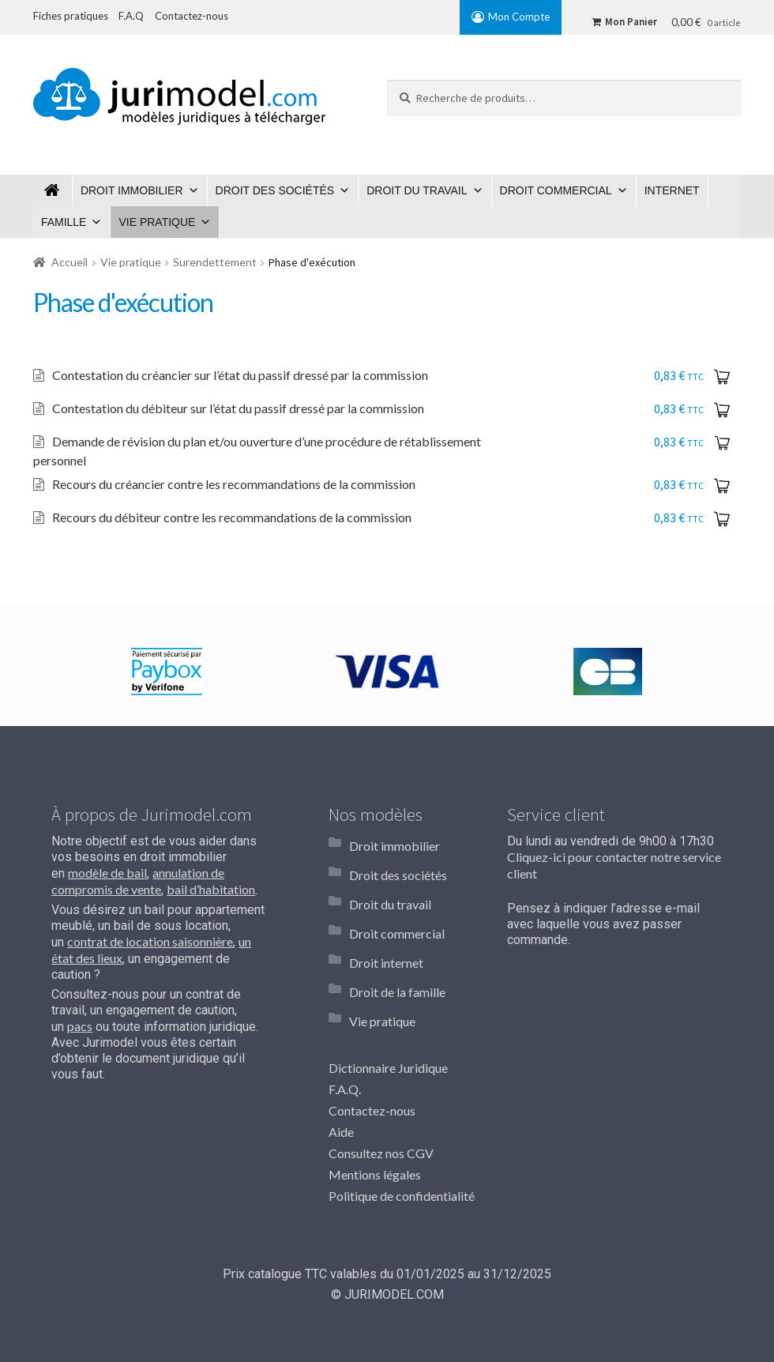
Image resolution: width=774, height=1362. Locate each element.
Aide (341, 1070)
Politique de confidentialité (402, 1133)
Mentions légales (375, 1111)
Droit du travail (416, 190)
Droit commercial (556, 190)
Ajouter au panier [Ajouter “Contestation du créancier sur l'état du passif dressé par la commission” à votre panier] (725, 376)
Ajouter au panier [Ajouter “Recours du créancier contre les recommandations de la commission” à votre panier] (725, 475)
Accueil (69, 262)
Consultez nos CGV (381, 1091)
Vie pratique (156, 222)
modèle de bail (107, 863)
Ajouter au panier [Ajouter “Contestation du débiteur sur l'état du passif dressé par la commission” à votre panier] (725, 409)
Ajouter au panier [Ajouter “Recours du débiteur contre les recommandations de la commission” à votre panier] (725, 508)
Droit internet (386, 919)
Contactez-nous (372, 1048)
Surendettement (215, 262)
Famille (64, 222)
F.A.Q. (345, 1027)
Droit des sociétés (275, 190)
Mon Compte (519, 16)
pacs (79, 1016)
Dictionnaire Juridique (388, 1006)
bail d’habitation (211, 879)
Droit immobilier (132, 190)
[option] (167, 662)
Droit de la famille (397, 941)
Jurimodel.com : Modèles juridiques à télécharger (53, 190)
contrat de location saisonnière (150, 931)
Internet (672, 190)
